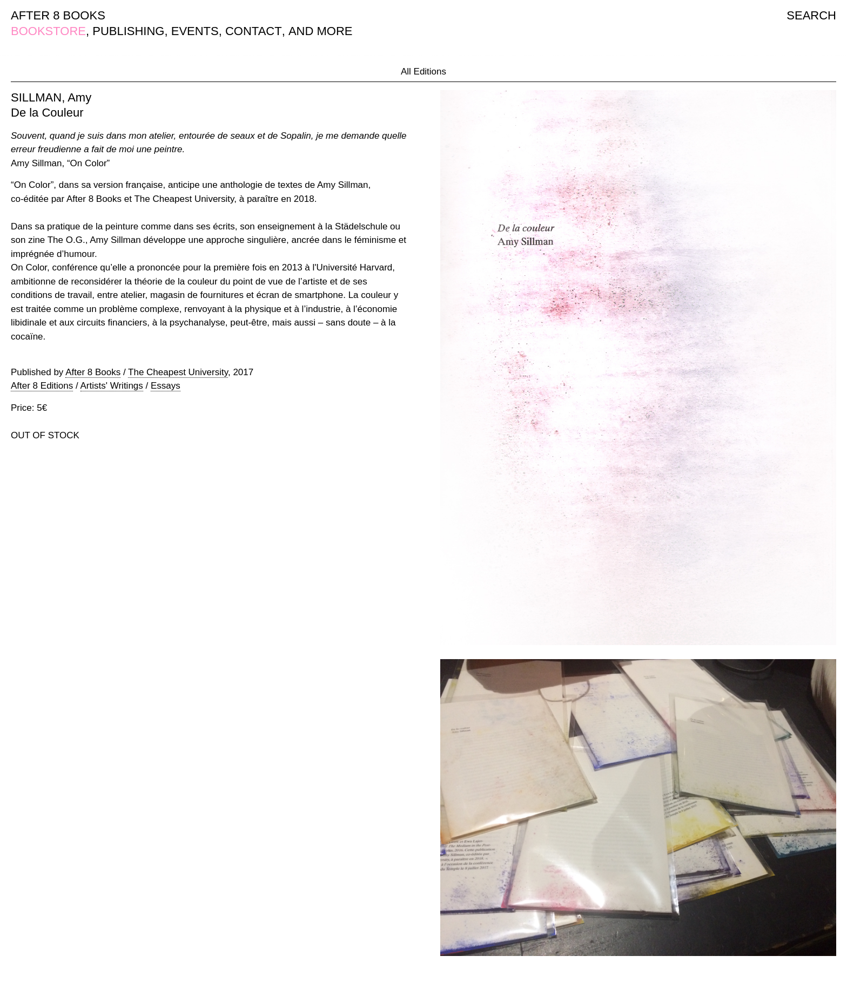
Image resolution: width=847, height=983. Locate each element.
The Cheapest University (178, 372)
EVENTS (195, 31)
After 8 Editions (42, 386)
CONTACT (253, 31)
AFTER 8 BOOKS (58, 15)
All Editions (423, 71)
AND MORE (320, 31)
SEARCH (811, 15)
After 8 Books (92, 372)
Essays (165, 386)
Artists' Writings (111, 386)
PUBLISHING (128, 31)
